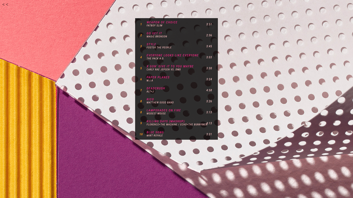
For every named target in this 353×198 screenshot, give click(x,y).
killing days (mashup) (166, 121)
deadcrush (156, 88)
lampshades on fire (164, 110)
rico (150, 99)
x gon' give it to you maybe (170, 66)
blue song (155, 132)
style (151, 44)
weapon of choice (162, 22)
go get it (154, 33)
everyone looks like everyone (173, 55)
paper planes (158, 77)
